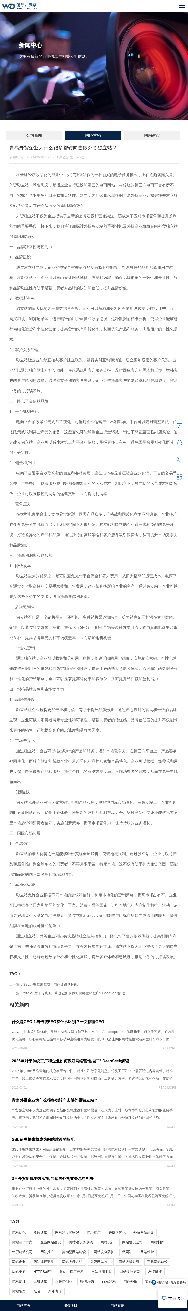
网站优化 (19, 1232)
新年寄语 (55, 1291)
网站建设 (152, 135)
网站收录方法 (72, 1262)
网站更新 (19, 1272)
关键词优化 (117, 1232)
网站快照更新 (130, 1272)
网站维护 (147, 1252)
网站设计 (107, 1242)
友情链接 (155, 1272)
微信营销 (87, 1281)
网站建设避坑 (44, 1262)
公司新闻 (34, 135)
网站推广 (47, 1252)
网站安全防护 (104, 1252)
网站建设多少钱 (81, 1242)
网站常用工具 (101, 1272)
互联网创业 (63, 1281)
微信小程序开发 (71, 1272)
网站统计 (19, 1281)
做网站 (127, 1252)
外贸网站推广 (100, 1262)
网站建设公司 (132, 1242)
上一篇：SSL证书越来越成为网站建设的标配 (43, 984)
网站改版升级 (129, 1262)
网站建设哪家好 (67, 1232)
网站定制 (19, 1262)
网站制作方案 (22, 1242)
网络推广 (94, 1232)
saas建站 (109, 1281)
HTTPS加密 (43, 1272)
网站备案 (19, 1291)
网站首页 (23, 1305)
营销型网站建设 (74, 1252)
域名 (37, 1291)
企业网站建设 (50, 1242)
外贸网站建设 (143, 1232)
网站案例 (117, 1305)
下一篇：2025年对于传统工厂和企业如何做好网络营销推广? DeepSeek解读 (67, 993)
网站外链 (130, 1281)
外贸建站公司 (22, 1252)
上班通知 (40, 1281)
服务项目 (70, 1305)
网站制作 (157, 1242)
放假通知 (40, 1232)
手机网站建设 (157, 1262)
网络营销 (93, 135)
